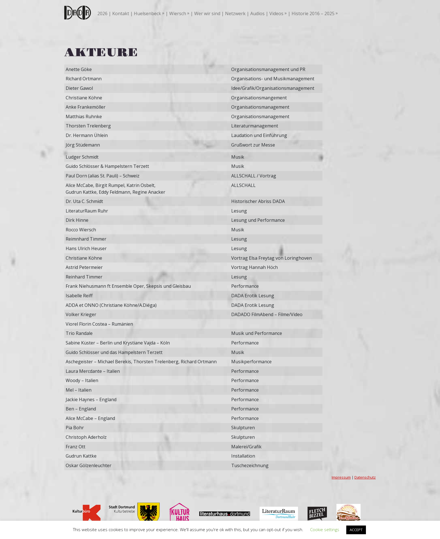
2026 (102, 13)
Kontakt (120, 13)
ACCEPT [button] (356, 529)
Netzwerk (235, 13)
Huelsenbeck (147, 13)
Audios (257, 13)
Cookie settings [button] (324, 529)
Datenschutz (365, 477)
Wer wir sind (207, 13)
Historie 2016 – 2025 (313, 13)
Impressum (341, 477)
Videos (276, 13)
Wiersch (177, 13)
